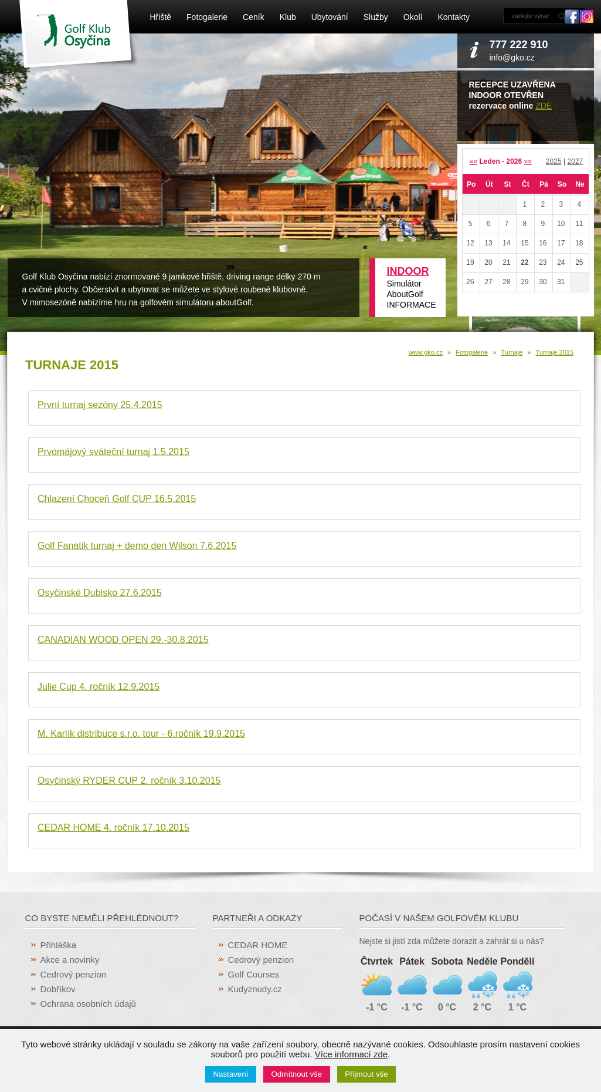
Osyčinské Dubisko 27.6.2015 (100, 593)
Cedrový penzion (73, 974)
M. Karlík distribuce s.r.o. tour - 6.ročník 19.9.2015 (141, 734)
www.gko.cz (426, 352)
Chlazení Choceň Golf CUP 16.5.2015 (117, 499)
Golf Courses (254, 974)
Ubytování (329, 17)
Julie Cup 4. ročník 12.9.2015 (98, 687)
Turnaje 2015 (554, 352)
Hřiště (161, 17)
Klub (288, 17)
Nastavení (230, 1074)
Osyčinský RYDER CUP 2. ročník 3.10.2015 (129, 781)
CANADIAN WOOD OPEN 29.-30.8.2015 (123, 640)
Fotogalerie (207, 17)
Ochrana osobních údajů (88, 1004)
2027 (575, 161)
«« (473, 161)
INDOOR (408, 271)
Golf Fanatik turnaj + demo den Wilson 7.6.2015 (137, 546)
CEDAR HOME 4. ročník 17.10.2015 (113, 828)
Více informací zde (351, 1054)
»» (528, 161)
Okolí (413, 17)
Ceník (253, 17)
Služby (376, 17)
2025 (554, 161)
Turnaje (511, 352)
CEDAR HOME (258, 945)
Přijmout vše (366, 1074)
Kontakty (453, 17)
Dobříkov (58, 989)
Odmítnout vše (296, 1074)
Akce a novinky (70, 960)
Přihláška (58, 945)
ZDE (543, 105)
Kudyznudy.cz (255, 989)
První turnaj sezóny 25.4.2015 (100, 405)
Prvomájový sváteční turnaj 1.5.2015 (113, 452)
